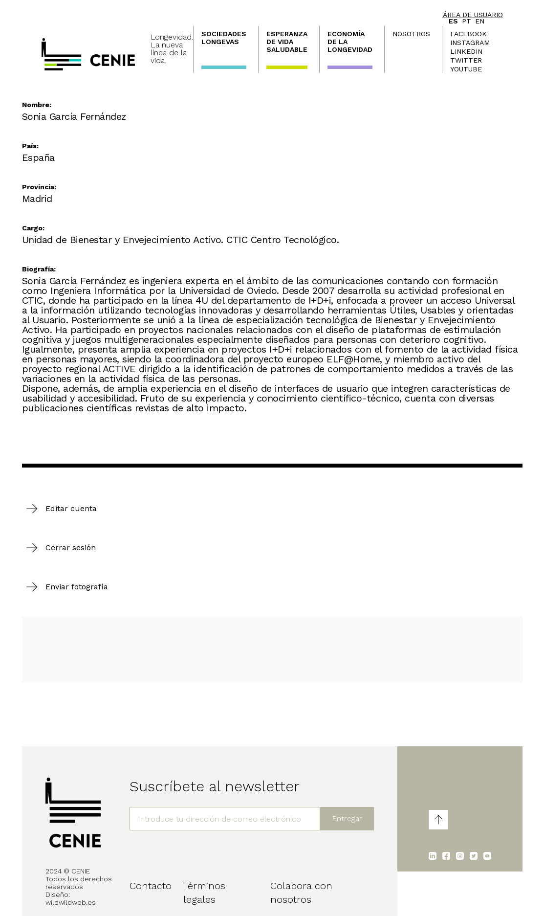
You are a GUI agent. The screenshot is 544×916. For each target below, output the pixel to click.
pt (466, 21)
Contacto (151, 886)
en (479, 21)
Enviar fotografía (76, 586)
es (453, 21)
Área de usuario (473, 15)
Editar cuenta (71, 508)
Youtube (466, 69)
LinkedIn (466, 51)
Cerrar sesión (70, 547)
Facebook (468, 34)
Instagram (470, 42)
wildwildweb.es (70, 902)
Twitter (466, 60)
